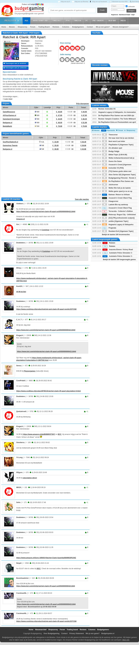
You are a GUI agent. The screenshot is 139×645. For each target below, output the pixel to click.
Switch (78, 20)
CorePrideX (20, 381)
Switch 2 (57, 20)
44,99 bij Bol (21, 292)
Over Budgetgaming (51, 633)
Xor (17, 224)
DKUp (18, 268)
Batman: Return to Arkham (116, 195)
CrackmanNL (21, 593)
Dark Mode (135, 1)
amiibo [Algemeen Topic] (115, 221)
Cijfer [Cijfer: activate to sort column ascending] (36, 107)
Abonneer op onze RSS (120, 1)
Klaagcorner (110, 201)
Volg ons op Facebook (99, 1)
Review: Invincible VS (106, 109)
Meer (123, 20)
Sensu (18, 366)
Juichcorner (110, 185)
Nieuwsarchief (40, 630)
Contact (90, 27)
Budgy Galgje (110, 151)
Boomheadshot (22, 578)
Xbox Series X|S (41, 20)
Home (3, 27)
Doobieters (20, 243)
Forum (32, 27)
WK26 (18, 487)
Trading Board (43, 27)
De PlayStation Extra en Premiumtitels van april (117, 122)
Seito (18, 502)
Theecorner (110, 135)
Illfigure (19, 472)
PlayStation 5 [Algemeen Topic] (117, 145)
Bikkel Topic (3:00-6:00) (114, 155)
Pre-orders (99, 20)
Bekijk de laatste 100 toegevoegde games (119, 259)
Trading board (72, 630)
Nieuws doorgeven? (120, 27)
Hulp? (133, 14)
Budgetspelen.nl (107, 633)
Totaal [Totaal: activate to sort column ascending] (83, 107)
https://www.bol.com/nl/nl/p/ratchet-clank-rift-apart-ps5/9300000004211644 (45, 586)
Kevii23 (19, 286)
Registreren (114, 14)
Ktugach (19, 335)
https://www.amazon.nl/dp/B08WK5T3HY (39, 434)
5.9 (37, 126)
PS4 (68, 20)
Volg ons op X (65, 1)
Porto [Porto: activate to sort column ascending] (71, 107)
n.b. (41, 142)
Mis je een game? (103, 27)
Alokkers (19, 204)
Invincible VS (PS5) (113, 168)
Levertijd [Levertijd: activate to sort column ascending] (47, 107)
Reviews (56, 27)
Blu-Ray (113, 20)
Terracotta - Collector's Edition (117, 211)
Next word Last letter (113, 141)
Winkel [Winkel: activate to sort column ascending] (5, 107)
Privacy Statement (76, 633)
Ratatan (112, 243)
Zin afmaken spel (112, 148)
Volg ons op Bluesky (81, 1)
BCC (59, 434)
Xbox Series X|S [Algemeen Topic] (119, 175)
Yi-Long (19, 457)
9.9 (37, 112)
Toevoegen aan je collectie (15, 68)
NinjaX (18, 563)
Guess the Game (112, 161)
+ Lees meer (8, 99)
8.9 (37, 115)
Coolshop (45, 230)
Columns (65, 27)
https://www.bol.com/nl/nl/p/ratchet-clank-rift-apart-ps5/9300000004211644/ (45, 212)
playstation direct (30, 478)
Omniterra (20, 442)
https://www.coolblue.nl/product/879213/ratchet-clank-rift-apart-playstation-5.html (48, 391)
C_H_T (19, 320)
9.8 (37, 123)
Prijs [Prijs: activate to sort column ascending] (58, 107)
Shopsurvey (22, 27)
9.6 (37, 119)
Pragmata (109, 228)
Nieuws (12, 27)
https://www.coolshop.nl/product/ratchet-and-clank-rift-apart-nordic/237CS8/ (46, 309)
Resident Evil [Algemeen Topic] (117, 231)
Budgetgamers (78, 27)
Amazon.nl (20, 219)
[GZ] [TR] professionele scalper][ (118, 218)
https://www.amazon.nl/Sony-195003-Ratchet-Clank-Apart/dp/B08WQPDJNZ (46, 558)
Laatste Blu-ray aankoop (115, 205)
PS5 (27, 20)
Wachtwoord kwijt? (124, 14)
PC (87, 20)
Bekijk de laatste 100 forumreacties (116, 235)
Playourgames (29, 371)
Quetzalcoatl (21, 411)
